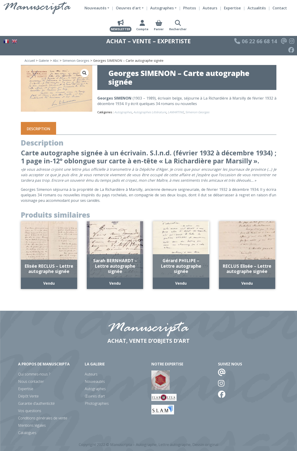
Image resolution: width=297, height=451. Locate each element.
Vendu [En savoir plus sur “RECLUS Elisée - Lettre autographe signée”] (247, 283)
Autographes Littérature (149, 112)
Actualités (257, 8)
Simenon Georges (76, 60)
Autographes (123, 112)
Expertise (232, 8)
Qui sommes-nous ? (34, 374)
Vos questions (29, 410)
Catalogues (27, 432)
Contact (279, 8)
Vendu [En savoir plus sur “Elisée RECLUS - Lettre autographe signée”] (49, 283)
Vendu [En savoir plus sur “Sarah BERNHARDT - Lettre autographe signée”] (115, 283)
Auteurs (210, 8)
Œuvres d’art (95, 396)
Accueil (30, 60)
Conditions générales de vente (42, 418)
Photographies (97, 403)
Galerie (44, 60)
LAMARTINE (176, 112)
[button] (84, 73)
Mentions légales (32, 425)
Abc (56, 60)
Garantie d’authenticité (36, 403)
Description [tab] (38, 128)
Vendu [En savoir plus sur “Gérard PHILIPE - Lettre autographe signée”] (181, 283)
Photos (189, 8)
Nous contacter (31, 381)
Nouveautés (95, 381)
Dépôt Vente (28, 396)
